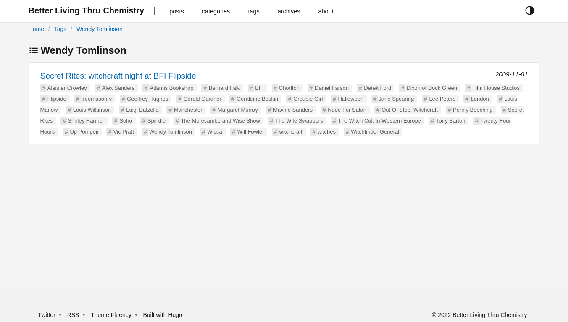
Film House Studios (496, 88)
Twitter (46, 315)
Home (36, 29)
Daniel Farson (332, 88)
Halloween (350, 99)
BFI (259, 88)
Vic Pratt (123, 131)
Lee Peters (442, 99)
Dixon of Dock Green (431, 88)
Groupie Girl (308, 99)
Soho (125, 121)
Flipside (56, 99)
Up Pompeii (84, 131)
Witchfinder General (375, 131)
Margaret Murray (238, 110)
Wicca (214, 131)
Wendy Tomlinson (99, 29)
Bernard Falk (224, 88)
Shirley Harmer (86, 121)
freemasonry (97, 99)
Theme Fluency (112, 315)
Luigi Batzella (142, 110)
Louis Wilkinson (92, 110)
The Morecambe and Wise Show (220, 121)
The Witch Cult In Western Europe (379, 121)
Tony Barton (450, 121)
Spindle (156, 121)
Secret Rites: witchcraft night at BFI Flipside (118, 75)
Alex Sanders (118, 88)
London (480, 99)
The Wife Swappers (299, 121)
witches (327, 131)
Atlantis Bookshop (171, 88)
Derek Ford (377, 88)
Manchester (188, 110)
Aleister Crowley (67, 88)
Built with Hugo (162, 315)
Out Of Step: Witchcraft (409, 110)
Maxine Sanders (293, 110)
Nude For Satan (347, 110)
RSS (73, 315)
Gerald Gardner (202, 99)
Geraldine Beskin (257, 99)
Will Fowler (250, 131)
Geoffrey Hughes (147, 99)
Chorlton (289, 88)
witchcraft (290, 131)
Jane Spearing (396, 99)
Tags (60, 29)
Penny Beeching (473, 110)
